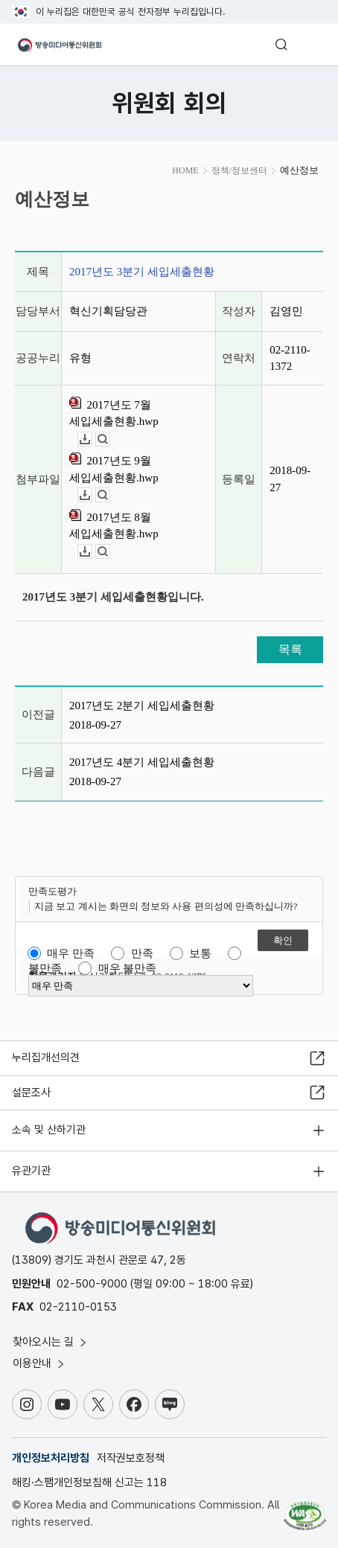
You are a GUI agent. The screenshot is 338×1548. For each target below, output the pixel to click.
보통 (200, 953)
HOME (185, 170)
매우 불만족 (127, 968)
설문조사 (31, 1092)
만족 (142, 953)
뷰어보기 (109, 439)
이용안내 (39, 1363)
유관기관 (31, 1170)
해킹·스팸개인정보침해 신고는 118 (89, 1482)
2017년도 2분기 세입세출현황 (141, 705)
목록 (290, 649)
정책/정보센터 (239, 170)
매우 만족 (71, 953)
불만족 (45, 968)
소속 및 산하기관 (49, 1129)
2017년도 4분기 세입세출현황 (141, 762)
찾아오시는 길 (51, 1342)
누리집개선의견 (46, 1057)
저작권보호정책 (131, 1458)
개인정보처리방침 (50, 1458)
